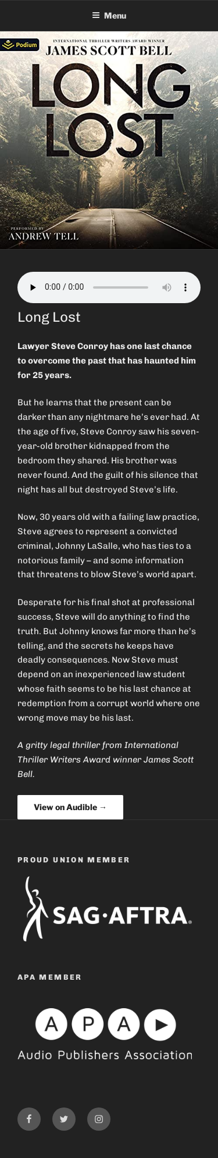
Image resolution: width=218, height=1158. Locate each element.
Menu (109, 15)
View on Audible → (70, 807)
